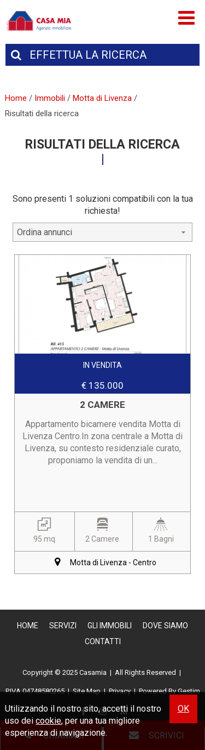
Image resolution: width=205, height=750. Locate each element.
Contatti (103, 641)
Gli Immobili (109, 625)
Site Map (87, 691)
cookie (48, 720)
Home (27, 625)
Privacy (120, 691)
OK (183, 708)
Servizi (63, 625)
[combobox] (103, 232)
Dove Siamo (165, 625)
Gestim (189, 691)
